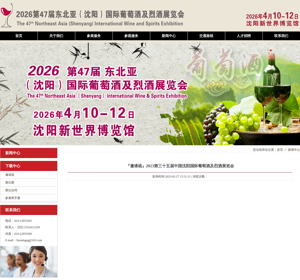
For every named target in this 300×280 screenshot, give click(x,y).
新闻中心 (169, 36)
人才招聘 (244, 36)
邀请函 (9, 174)
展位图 (9, 182)
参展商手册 (12, 198)
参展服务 (94, 36)
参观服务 (131, 36)
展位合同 (11, 190)
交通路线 (206, 36)
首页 (18, 36)
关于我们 (56, 36)
